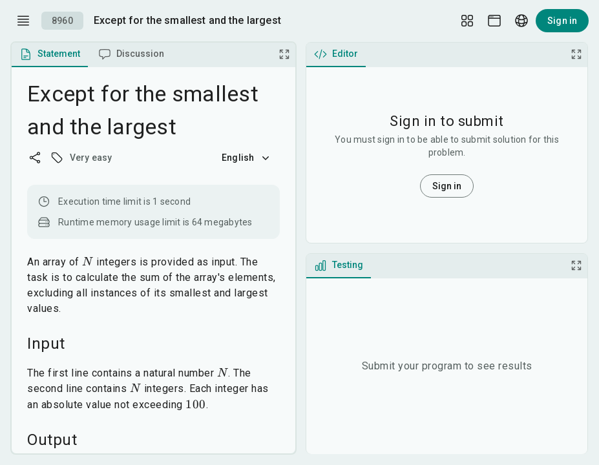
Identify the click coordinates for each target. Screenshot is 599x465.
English (247, 157)
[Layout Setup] (467, 21)
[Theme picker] (494, 21)
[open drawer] (23, 21)
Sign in (562, 21)
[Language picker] (521, 21)
